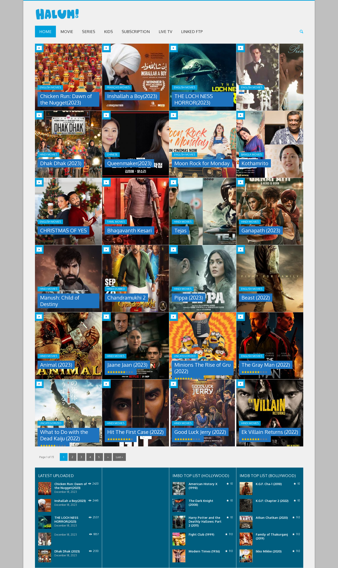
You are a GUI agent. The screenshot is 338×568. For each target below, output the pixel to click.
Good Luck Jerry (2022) (200, 431)
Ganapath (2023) (261, 230)
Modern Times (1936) (204, 551)
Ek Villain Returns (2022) (270, 431)
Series (88, 31)
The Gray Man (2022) (266, 364)
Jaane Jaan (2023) (127, 364)
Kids (108, 31)
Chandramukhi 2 (126, 297)
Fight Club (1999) (201, 534)
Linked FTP (192, 31)
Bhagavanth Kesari (129, 230)
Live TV (165, 31)
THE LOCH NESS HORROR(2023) (193, 99)
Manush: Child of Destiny (59, 300)
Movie (66, 31)
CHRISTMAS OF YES (63, 230)
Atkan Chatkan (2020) (272, 517)
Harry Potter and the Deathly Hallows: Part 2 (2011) (205, 521)
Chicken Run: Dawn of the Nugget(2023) (66, 99)
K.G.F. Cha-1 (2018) (269, 484)
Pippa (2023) (188, 297)
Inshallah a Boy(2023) (132, 96)
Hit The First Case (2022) (135, 431)
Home (45, 31)
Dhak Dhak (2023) (60, 163)
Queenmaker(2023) (129, 163)
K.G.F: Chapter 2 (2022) (272, 501)
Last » (119, 457)
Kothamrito (255, 163)
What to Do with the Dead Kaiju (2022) (64, 435)
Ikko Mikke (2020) (268, 551)
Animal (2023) (56, 364)
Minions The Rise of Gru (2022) (202, 367)
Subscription (136, 31)
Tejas (180, 230)
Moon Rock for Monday (202, 163)
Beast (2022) (256, 297)
